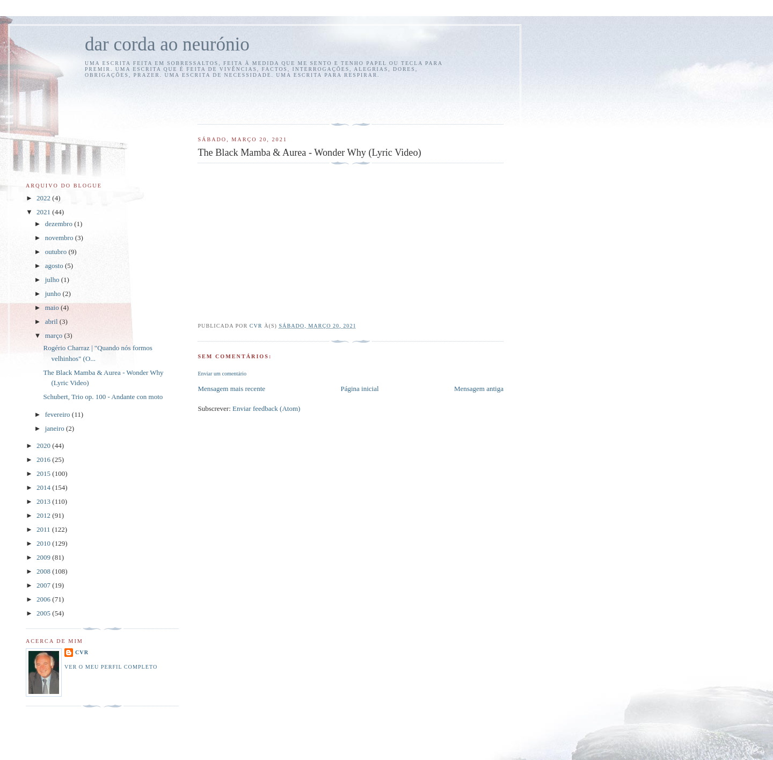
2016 (44, 459)
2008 (44, 571)
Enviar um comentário (222, 374)
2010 (44, 543)
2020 (44, 445)
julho (53, 280)
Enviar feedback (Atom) (266, 408)
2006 (44, 599)
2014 (44, 487)
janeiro (55, 428)
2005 (44, 613)
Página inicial (359, 389)
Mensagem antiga (479, 389)
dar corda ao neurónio (167, 44)
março (54, 335)
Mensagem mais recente (231, 389)
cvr (82, 652)
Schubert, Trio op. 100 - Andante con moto (103, 397)
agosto (55, 266)
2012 (44, 515)
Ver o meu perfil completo (110, 667)
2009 (44, 557)
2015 (44, 473)
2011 (44, 529)
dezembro (60, 224)
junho (54, 293)
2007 (44, 585)
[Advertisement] (260, 99)
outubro (57, 252)
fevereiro (58, 414)
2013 (44, 501)
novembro (60, 238)
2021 (44, 212)
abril (52, 321)
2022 (44, 198)
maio (53, 307)
